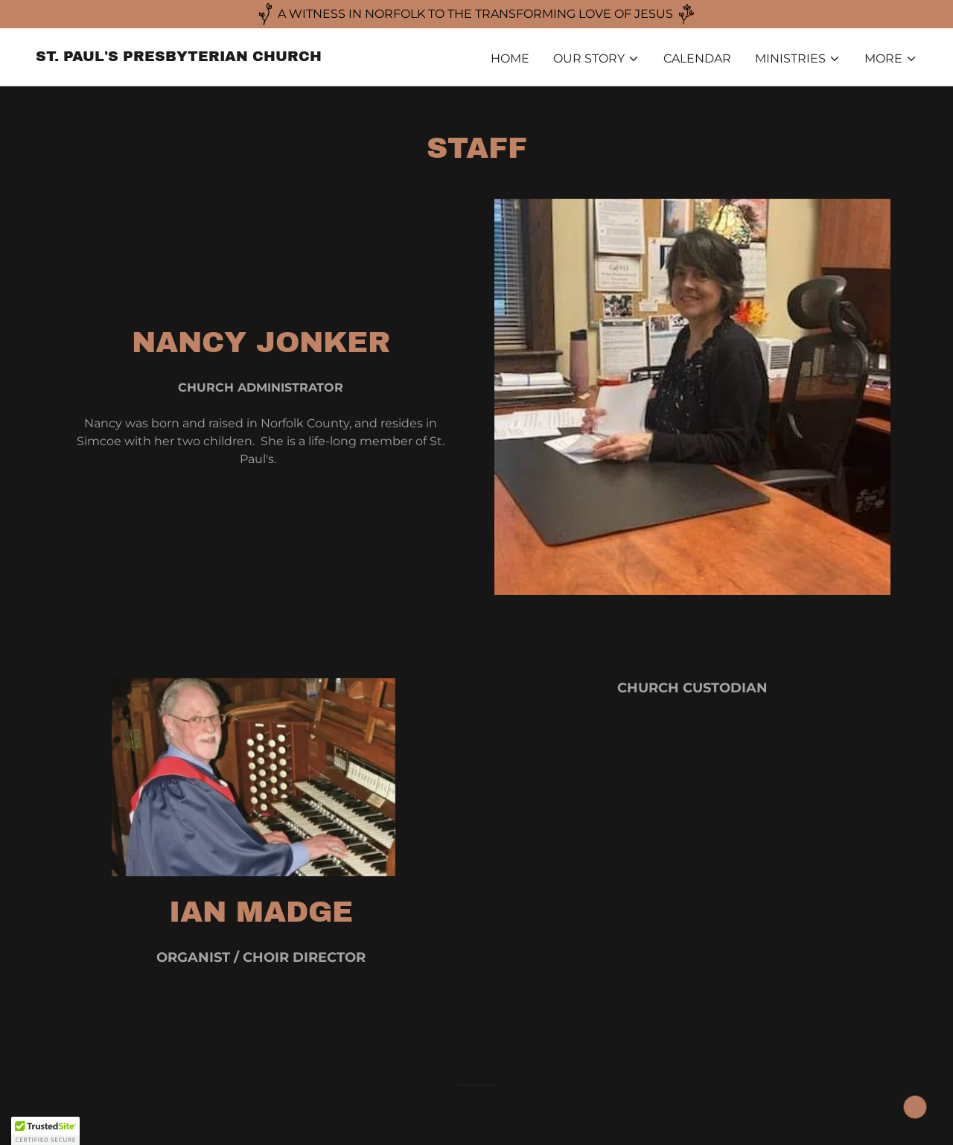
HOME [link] (510, 58)
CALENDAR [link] (697, 58)
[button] (596, 59)
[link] (179, 57)
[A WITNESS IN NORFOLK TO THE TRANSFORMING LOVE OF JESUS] (476, 14)
